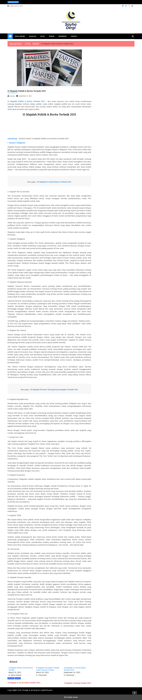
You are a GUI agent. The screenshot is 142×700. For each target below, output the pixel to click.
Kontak (74, 36)
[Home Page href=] (10, 37)
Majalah (32, 36)
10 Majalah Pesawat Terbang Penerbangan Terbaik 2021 (54, 389)
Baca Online (20, 36)
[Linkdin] (132, 6)
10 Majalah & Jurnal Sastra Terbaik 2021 (24, 683)
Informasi (63, 36)
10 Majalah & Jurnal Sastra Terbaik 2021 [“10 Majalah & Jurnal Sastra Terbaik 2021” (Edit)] (54, 182)
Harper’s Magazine (17, 143)
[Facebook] (123, 6)
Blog (43, 36)
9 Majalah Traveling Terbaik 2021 (77, 683)
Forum (51, 36)
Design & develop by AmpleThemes (38, 690)
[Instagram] (129, 6)
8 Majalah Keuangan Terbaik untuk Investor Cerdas (47, 669)
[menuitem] (21, 672)
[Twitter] (126, 6)
